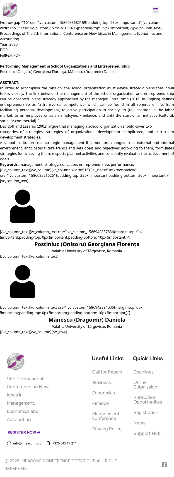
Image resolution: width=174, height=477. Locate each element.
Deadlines (143, 372)
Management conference (106, 416)
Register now (24, 432)
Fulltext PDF (10, 55)
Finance (100, 403)
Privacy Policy (107, 429)
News (139, 423)
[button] (155, 10)
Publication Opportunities (147, 400)
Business (101, 382)
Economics (103, 393)
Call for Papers (107, 372)
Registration (145, 412)
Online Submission (145, 385)
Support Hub (147, 433)
